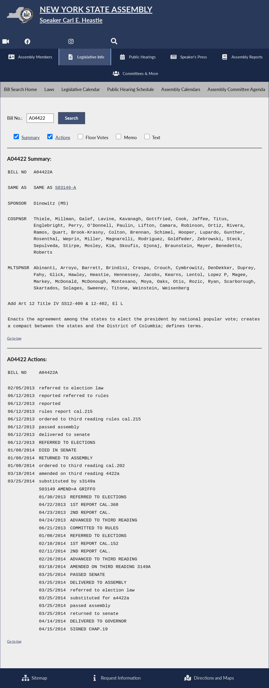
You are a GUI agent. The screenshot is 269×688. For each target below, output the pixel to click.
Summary (31, 147)
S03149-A (66, 198)
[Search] (115, 45)
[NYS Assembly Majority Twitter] (50, 45)
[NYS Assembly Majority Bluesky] (93, 45)
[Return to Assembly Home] (81, 16)
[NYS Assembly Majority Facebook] (28, 45)
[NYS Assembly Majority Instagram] (71, 45)
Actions (62, 147)
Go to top (14, 348)
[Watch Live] (6, 45)
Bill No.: (14, 126)
